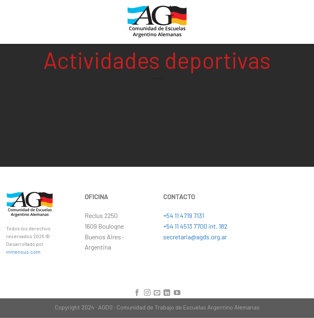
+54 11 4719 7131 (183, 215)
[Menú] (303, 22)
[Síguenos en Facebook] (137, 293)
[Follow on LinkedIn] (167, 293)
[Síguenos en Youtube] (177, 293)
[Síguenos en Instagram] (147, 293)
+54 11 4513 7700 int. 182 (195, 226)
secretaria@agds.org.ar (195, 237)
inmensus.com (23, 251)
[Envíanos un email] (157, 293)
